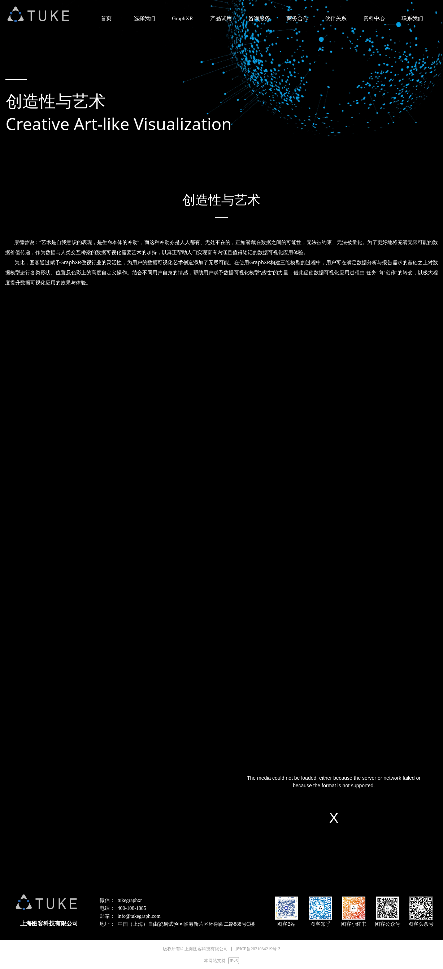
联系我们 (412, 18)
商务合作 (297, 18)
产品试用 (221, 18)
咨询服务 (259, 18)
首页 (106, 18)
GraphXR (182, 18)
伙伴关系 (336, 18)
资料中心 (374, 18)
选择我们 (144, 18)
